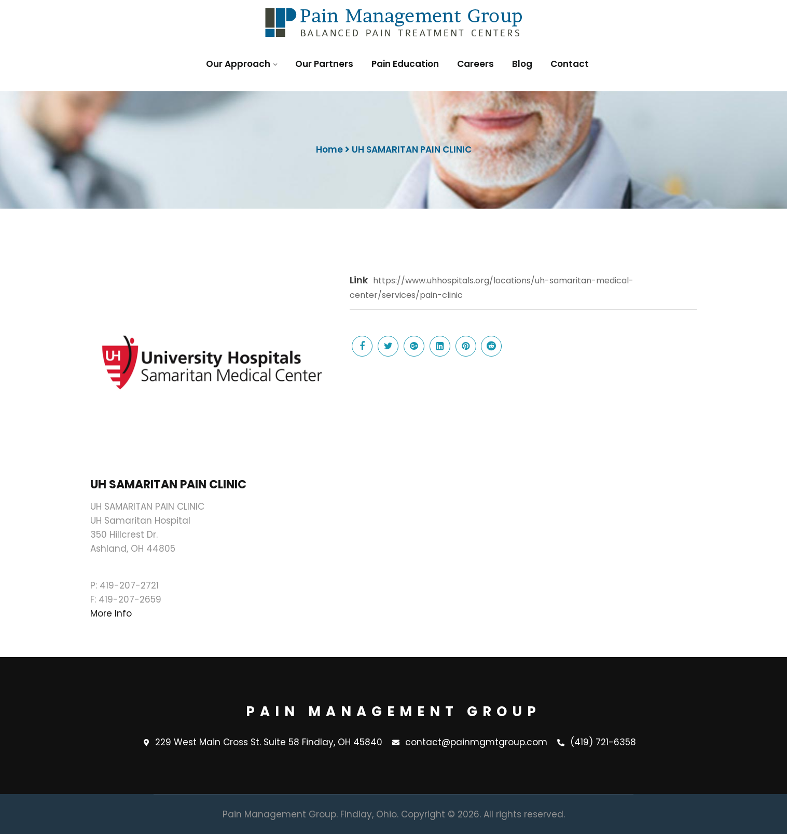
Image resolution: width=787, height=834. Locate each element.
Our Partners (324, 64)
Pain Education (405, 64)
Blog (522, 64)
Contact (569, 64)
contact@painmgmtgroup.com (469, 742)
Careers (475, 64)
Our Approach (238, 64)
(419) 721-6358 (596, 742)
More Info (111, 613)
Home (329, 149)
